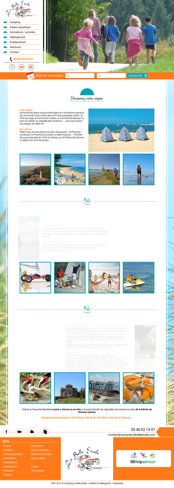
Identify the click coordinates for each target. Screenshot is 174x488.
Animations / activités (22, 32)
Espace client (38, 458)
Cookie (34, 466)
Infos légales (37, 470)
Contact (14, 52)
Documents (37, 445)
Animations (9, 458)
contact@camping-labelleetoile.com (131, 434)
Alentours (15, 47)
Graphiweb (118, 483)
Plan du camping (40, 450)
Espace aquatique (20, 27)
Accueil (7, 445)
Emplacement (18, 42)
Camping (15, 22)
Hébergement (17, 37)
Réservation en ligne (41, 454)
